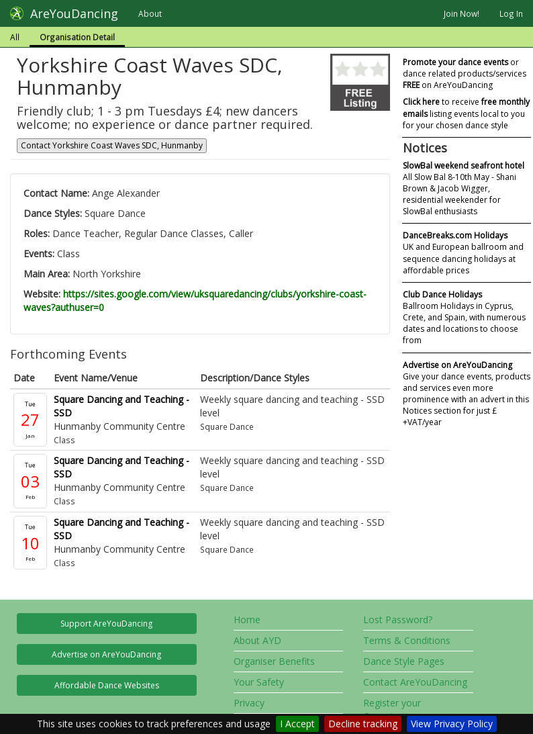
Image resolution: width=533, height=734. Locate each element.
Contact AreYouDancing (415, 682)
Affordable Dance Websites (106, 685)
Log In (511, 13)
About (150, 13)
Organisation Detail (77, 37)
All (14, 37)
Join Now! (461, 13)
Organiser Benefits (274, 661)
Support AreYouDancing (106, 623)
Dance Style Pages (403, 661)
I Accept (297, 723)
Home (247, 619)
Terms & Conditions (406, 640)
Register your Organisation (392, 709)
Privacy (249, 702)
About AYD (257, 640)
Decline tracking (362, 723)
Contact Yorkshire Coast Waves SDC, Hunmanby (112, 145)
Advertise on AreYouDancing (106, 654)
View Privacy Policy (452, 723)
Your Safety (259, 682)
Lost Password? (397, 619)
